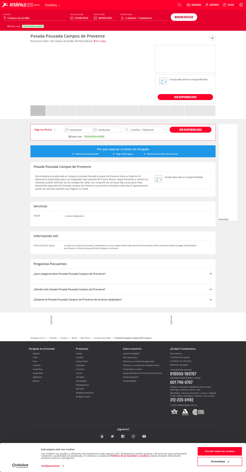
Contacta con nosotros (180, 361)
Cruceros (80, 369)
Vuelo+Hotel (82, 361)
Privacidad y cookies (132, 369)
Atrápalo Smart (83, 396)
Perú (35, 361)
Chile (35, 357)
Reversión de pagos (179, 365)
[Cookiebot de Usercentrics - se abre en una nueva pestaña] (20, 466)
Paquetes (80, 365)
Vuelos (79, 353)
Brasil (74, 338)
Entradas (80, 377)
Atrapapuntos (82, 384)
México (36, 380)
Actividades (81, 380)
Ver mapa (100, 41)
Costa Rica (37, 369)
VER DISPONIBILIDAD (185, 97)
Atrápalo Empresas (85, 392)
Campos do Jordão (102, 338)
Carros (79, 373)
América (64, 338)
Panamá (36, 365)
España (36, 353)
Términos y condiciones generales (138, 361)
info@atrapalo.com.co (186, 405)
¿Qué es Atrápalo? (131, 353)
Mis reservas (176, 353)
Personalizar (220, 461)
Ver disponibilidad (190, 130)
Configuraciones (50, 465)
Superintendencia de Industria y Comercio (142, 373)
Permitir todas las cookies (220, 451)
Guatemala (38, 373)
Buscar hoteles (184, 17)
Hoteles (53, 338)
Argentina (37, 377)
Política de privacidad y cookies (130, 455)
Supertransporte (131, 377)
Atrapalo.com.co (38, 338)
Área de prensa (130, 357)
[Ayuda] (228, 5)
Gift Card (80, 388)
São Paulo (85, 338)
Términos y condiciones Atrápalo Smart (141, 365)
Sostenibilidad (129, 380)
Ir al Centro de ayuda (180, 357)
